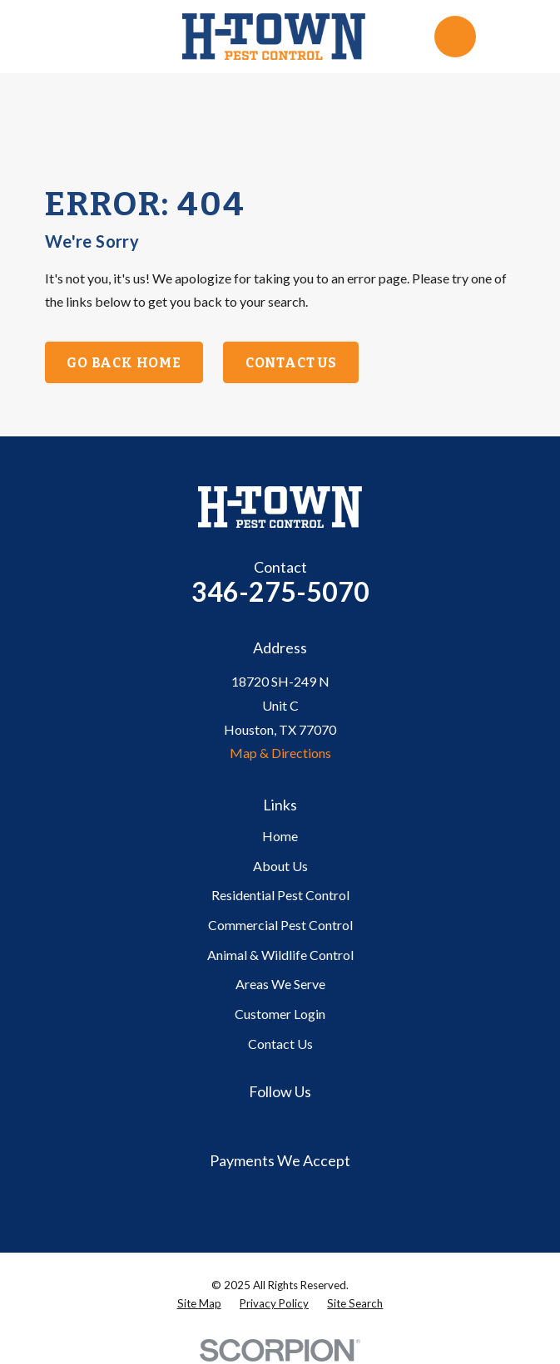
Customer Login (280, 1014)
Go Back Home (124, 363)
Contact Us (291, 363)
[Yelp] (299, 1124)
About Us (280, 866)
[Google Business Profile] (260, 1124)
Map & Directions (280, 753)
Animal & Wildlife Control (280, 955)
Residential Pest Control (280, 895)
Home (280, 836)
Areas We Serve (280, 984)
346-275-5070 (280, 591)
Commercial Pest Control (280, 925)
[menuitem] (199, 1304)
